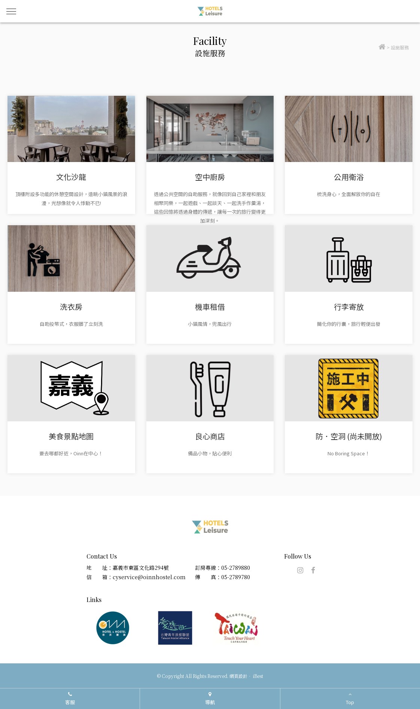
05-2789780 (235, 577)
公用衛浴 (349, 176)
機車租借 (210, 306)
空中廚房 (210, 176)
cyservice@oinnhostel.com (149, 577)
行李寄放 (349, 306)
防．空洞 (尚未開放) (349, 436)
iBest (258, 676)
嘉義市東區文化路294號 (141, 567)
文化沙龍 (71, 176)
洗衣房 (71, 306)
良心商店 (210, 436)
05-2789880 (235, 567)
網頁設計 (238, 676)
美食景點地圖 (71, 436)
